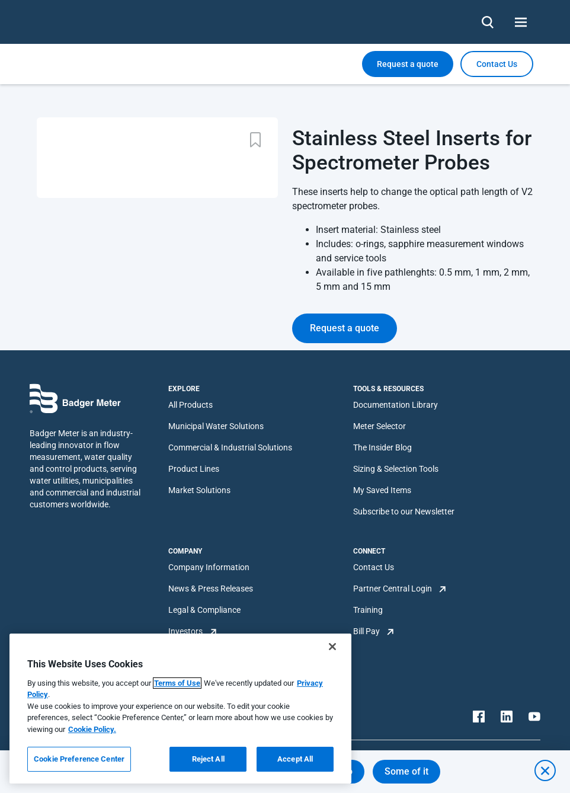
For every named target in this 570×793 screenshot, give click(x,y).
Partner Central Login (392, 588)
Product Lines (193, 469)
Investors (185, 631)
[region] (180, 709)
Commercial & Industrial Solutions (230, 447)
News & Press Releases (210, 588)
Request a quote (407, 64)
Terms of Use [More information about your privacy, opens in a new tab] (177, 683)
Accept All (295, 758)
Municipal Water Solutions (216, 426)
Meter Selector (379, 426)
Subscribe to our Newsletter (403, 511)
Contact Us (373, 567)
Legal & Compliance (204, 610)
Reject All (208, 758)
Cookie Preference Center (79, 758)
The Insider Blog (382, 447)
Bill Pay (366, 631)
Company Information (208, 567)
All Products (190, 405)
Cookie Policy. (92, 729)
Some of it (406, 771)
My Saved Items (382, 490)
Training (368, 610)
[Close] (332, 647)
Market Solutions (199, 490)
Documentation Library (395, 405)
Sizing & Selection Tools (395, 469)
